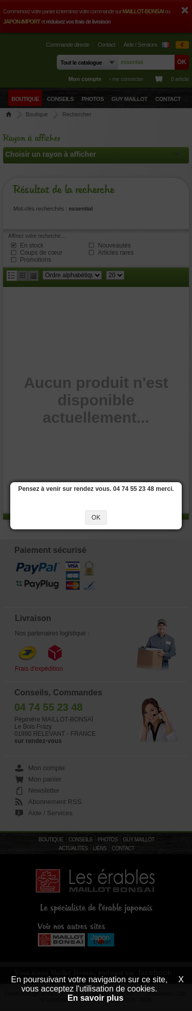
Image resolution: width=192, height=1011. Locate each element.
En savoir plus (95, 998)
